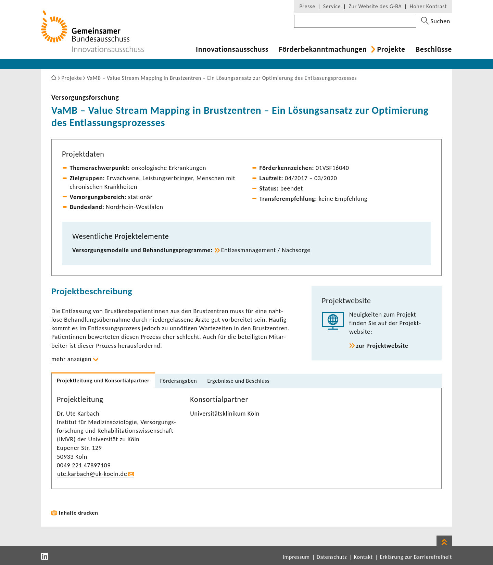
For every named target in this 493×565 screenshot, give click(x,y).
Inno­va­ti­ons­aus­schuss (232, 49)
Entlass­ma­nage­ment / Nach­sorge (266, 250)
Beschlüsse (434, 49)
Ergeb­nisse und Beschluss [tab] (238, 381)
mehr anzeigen (71, 359)
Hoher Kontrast (428, 6)
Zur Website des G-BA (376, 6)
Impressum (296, 557)
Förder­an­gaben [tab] (178, 381)
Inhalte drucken (78, 512)
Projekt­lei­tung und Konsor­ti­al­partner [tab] (103, 380)
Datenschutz (332, 557)
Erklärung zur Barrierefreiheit (416, 557)
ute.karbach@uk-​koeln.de (92, 474)
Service (332, 6)
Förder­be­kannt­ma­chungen (323, 49)
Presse (307, 6)
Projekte (391, 49)
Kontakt (363, 557)
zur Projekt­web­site (382, 345)
